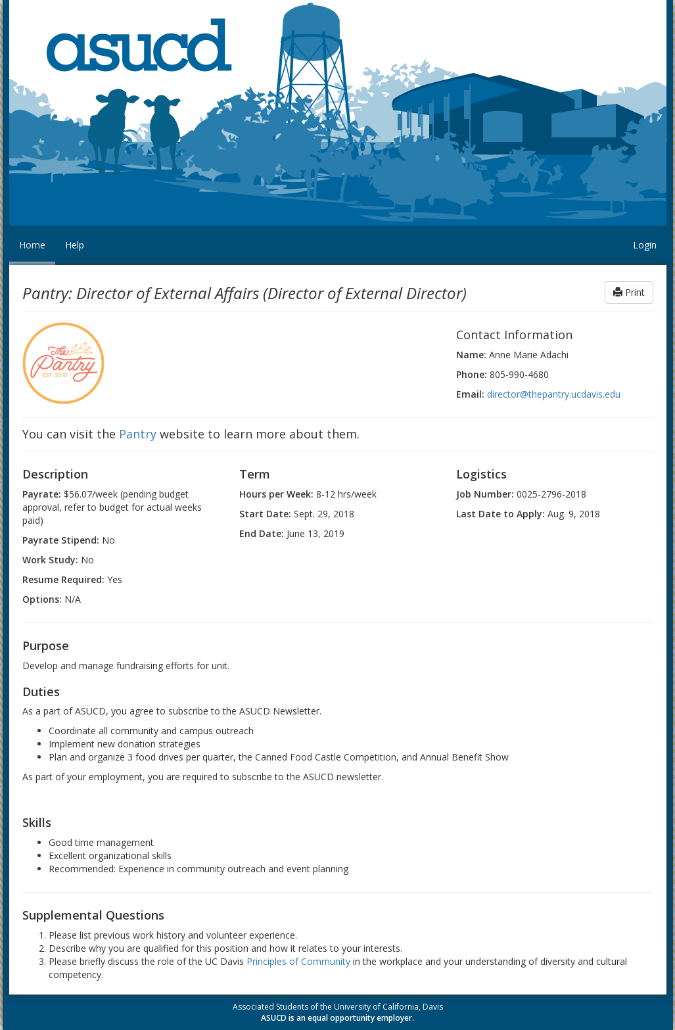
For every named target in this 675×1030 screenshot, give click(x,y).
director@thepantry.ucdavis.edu (553, 394)
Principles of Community (298, 961)
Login (645, 245)
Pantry (137, 434)
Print (629, 292)
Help (74, 245)
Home (32, 245)
